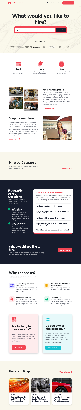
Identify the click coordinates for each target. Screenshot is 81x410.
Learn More (48, 109)
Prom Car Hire (57, 394)
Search (61, 30)
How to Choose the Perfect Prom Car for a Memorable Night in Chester (62, 399)
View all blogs (66, 372)
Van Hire (13, 394)
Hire (47, 3)
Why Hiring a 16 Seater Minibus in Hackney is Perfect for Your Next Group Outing (40, 399)
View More (67, 168)
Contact (53, 3)
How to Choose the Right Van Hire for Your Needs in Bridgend (18, 399)
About (42, 3)
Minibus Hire (35, 394)
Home (37, 3)
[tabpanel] (19, 391)
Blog (59, 3)
